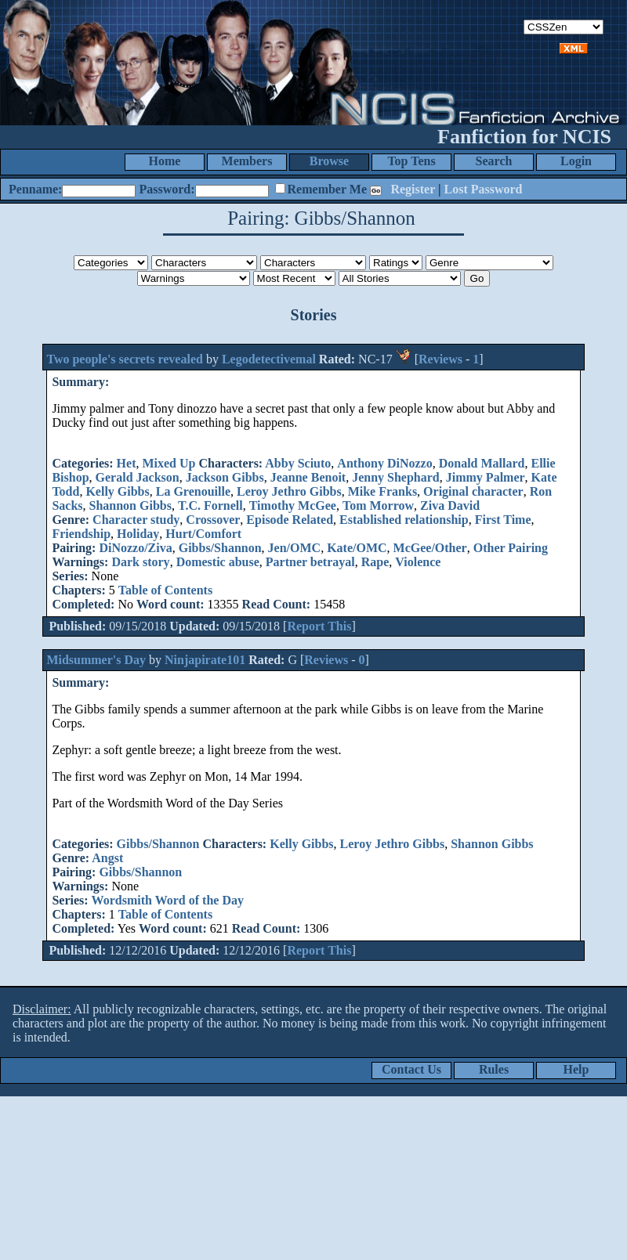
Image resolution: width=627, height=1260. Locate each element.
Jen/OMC (294, 547)
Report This (319, 626)
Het (126, 463)
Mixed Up (168, 463)
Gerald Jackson (137, 477)
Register (412, 189)
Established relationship (404, 519)
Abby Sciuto (298, 463)
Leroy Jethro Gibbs (289, 491)
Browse (329, 161)
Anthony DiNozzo (384, 463)
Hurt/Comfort (203, 533)
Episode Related (289, 519)
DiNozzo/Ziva (135, 547)
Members (247, 161)
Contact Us (411, 1069)
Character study (135, 519)
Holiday (138, 533)
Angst (107, 858)
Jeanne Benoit (308, 477)
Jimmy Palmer (485, 477)
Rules (494, 1069)
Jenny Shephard (396, 477)
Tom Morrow (378, 505)
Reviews (440, 359)
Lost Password (483, 189)
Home (165, 161)
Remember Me (327, 189)
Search (494, 161)
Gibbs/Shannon (220, 547)
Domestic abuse (217, 562)
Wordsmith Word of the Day (168, 900)
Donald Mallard (482, 463)
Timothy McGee (292, 505)
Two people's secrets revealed (126, 359)
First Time (503, 519)
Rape (375, 562)
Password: (166, 189)
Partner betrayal (310, 562)
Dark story (140, 562)
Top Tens (411, 161)
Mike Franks (382, 491)
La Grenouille (193, 491)
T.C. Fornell (210, 505)
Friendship (81, 533)
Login (576, 161)
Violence (417, 562)
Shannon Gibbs (130, 505)
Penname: (35, 189)
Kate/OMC (356, 547)
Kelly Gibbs (117, 491)
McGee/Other (430, 547)
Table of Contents (165, 590)
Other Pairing (510, 547)
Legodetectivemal (269, 359)
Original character (473, 491)
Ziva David (450, 505)
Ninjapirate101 (205, 659)
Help (576, 1069)
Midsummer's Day (96, 659)
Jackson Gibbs (225, 477)
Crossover (213, 519)
